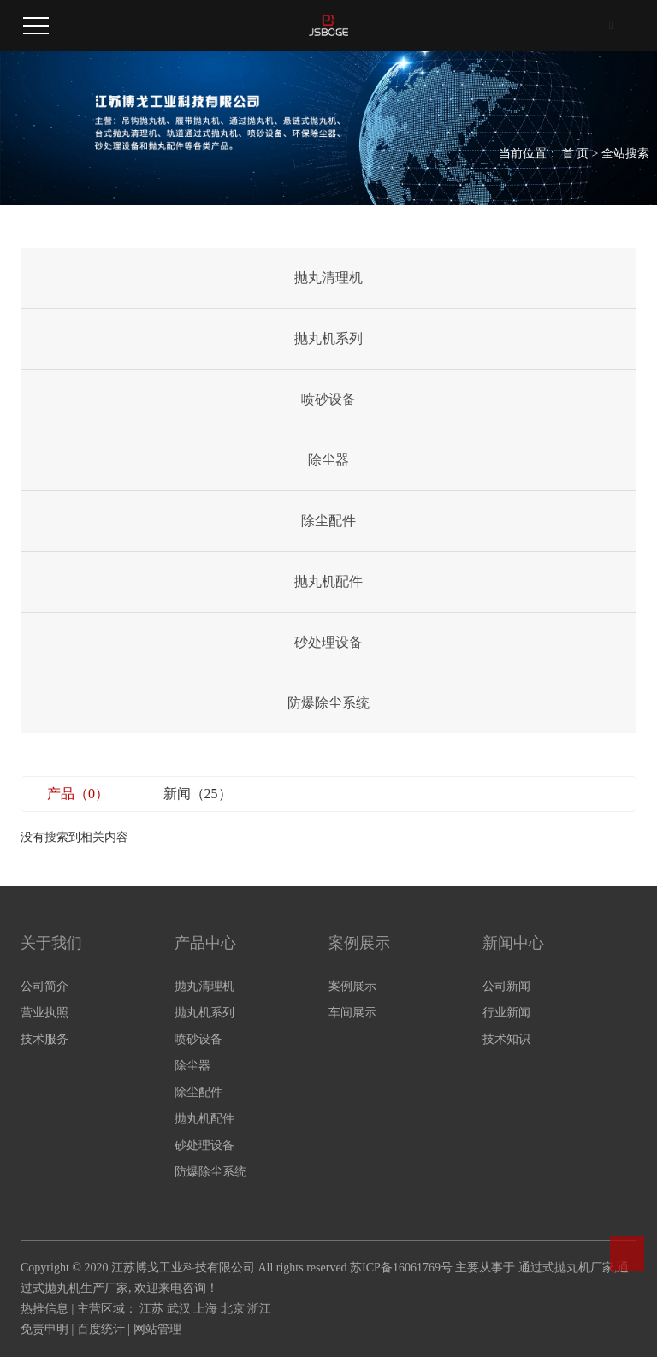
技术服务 (44, 1039)
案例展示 (352, 986)
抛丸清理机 (328, 277)
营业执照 (44, 1012)
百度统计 (101, 1329)
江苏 (151, 1308)
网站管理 (157, 1329)
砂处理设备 (328, 642)
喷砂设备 (328, 399)
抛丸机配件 (328, 581)
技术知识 (506, 1039)
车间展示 (352, 1012)
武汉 (179, 1308)
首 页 (575, 153)
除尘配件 (328, 520)
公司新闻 (506, 986)
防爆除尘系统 (328, 703)
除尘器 (328, 460)
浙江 (259, 1308)
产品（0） (78, 793)
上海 (205, 1308)
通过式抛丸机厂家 (566, 1267)
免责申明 (44, 1329)
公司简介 (44, 986)
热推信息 (44, 1308)
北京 (233, 1308)
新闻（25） (197, 793)
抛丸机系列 (328, 338)
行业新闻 (506, 1012)
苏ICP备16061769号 (401, 1267)
